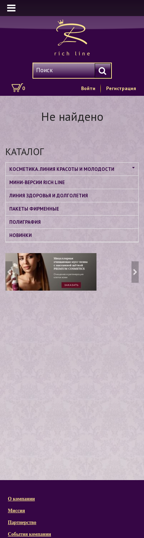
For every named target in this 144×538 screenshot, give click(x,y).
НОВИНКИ (20, 235)
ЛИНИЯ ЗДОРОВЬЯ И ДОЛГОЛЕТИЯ (48, 195)
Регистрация (121, 88)
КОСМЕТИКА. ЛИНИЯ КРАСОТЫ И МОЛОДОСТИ (61, 169)
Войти (88, 88)
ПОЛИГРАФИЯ (25, 222)
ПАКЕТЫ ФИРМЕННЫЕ (34, 209)
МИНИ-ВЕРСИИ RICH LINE (37, 182)
